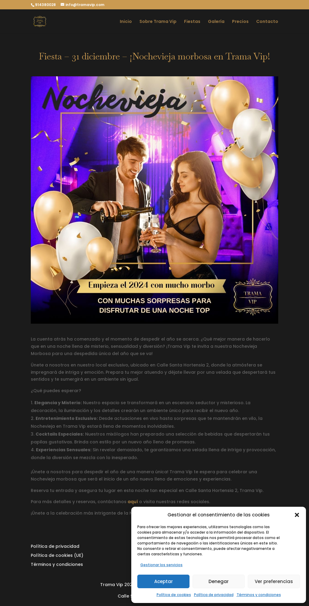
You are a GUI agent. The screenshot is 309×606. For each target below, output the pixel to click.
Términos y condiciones (259, 594)
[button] (297, 515)
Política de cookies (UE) (57, 555)
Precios (240, 21)
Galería (216, 21)
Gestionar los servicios (161, 564)
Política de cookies (174, 594)
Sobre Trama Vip (158, 21)
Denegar (219, 581)
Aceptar (163, 581)
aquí (133, 502)
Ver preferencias (274, 581)
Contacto (267, 21)
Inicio (126, 21)
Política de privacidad (214, 594)
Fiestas (192, 21)
